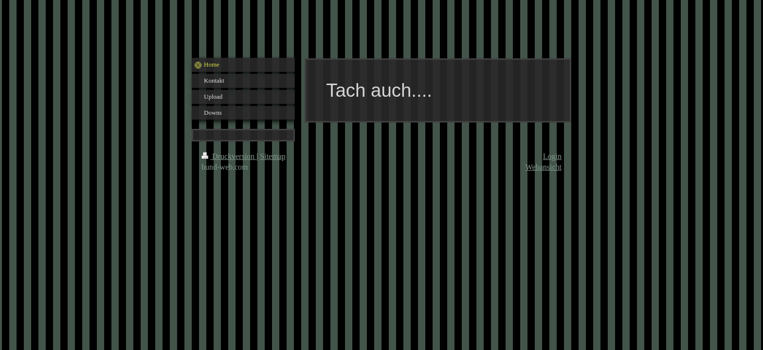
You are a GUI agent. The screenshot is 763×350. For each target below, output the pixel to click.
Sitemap (272, 156)
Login (552, 156)
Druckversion (228, 156)
